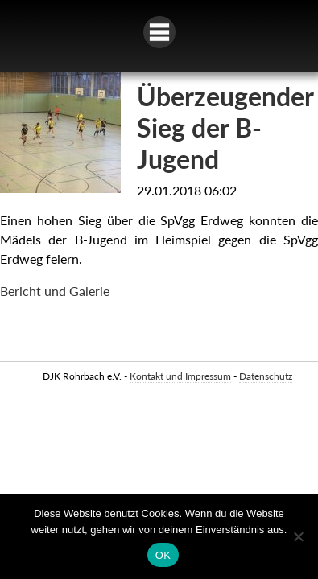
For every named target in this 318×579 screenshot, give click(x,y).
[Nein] (298, 536)
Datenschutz (265, 376)
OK (163, 555)
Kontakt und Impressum (180, 376)
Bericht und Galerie (54, 290)
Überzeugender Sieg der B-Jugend (225, 127)
